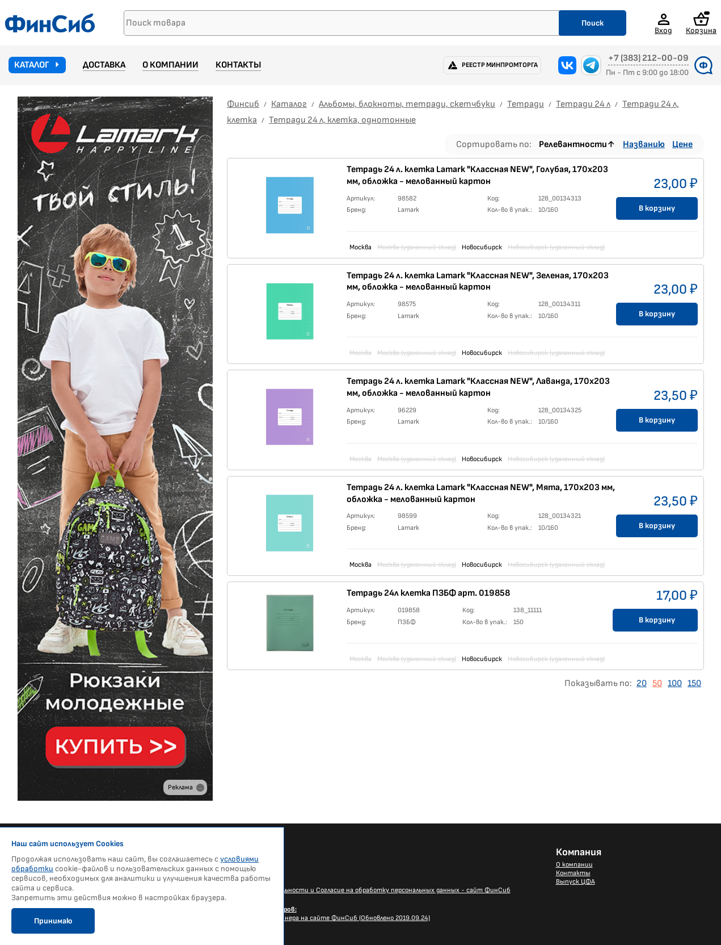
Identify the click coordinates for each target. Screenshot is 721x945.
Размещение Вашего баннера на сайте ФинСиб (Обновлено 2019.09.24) (319, 913)
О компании (170, 65)
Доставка (104, 65)
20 (641, 683)
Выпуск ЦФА (575, 881)
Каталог (31, 65)
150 (694, 683)
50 (657, 683)
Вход (663, 30)
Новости (221, 864)
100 (675, 683)
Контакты (238, 65)
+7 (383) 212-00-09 (648, 58)
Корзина (701, 23)
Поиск (592, 23)
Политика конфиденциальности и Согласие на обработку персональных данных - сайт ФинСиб (359, 890)
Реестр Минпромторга (500, 65)
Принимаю (53, 921)
